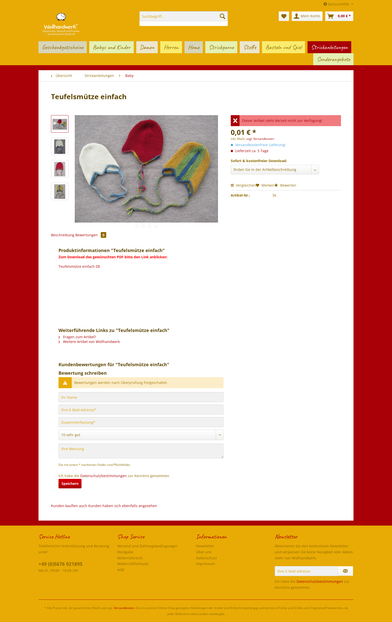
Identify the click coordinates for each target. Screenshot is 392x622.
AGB (120, 569)
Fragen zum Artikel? (77, 336)
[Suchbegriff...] (184, 16)
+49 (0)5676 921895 (60, 564)
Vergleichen (243, 185)
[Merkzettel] (283, 16)
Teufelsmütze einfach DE (79, 266)
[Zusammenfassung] (141, 422)
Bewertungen (90, 235)
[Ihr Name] (141, 397)
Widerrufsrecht (130, 558)
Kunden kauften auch (69, 505)
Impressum (205, 563)
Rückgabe (125, 552)
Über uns (204, 552)
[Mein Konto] (307, 16)
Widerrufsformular (133, 563)
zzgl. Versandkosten (260, 139)
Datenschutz (206, 558)
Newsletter (205, 546)
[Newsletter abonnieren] (345, 571)
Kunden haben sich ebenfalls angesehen (122, 505)
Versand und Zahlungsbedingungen (147, 546)
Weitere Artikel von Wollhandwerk (89, 341)
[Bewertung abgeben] (141, 435)
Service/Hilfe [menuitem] (337, 4)
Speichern (70, 483)
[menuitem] (184, 18)
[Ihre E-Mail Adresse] (306, 571)
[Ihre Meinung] (141, 451)
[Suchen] (222, 16)
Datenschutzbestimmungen (103, 475)
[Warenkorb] (339, 16)
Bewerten (285, 185)
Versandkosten (124, 608)
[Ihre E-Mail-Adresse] (141, 410)
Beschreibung (62, 235)
